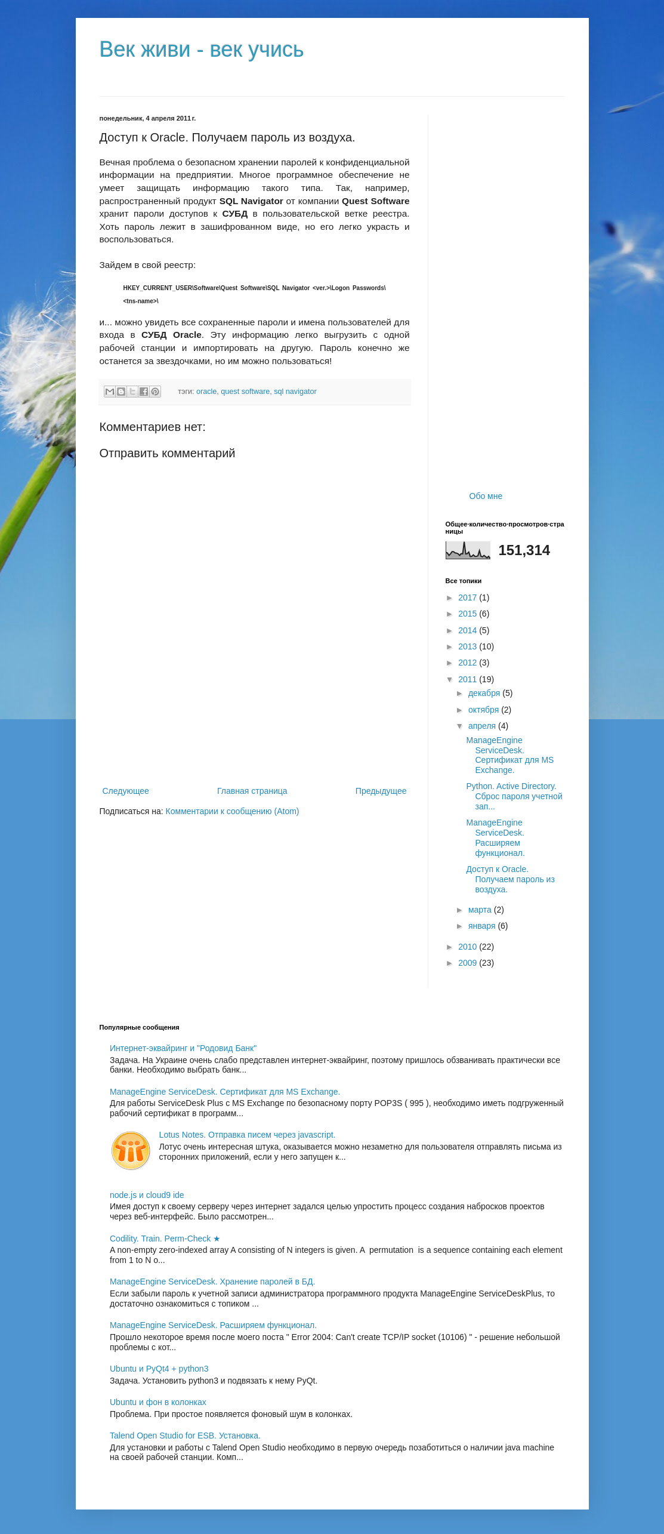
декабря (485, 693)
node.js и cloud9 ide (147, 1195)
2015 (468, 613)
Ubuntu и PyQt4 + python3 (159, 1368)
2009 (468, 963)
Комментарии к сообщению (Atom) (232, 811)
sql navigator (295, 391)
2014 (468, 630)
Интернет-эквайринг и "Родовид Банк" (183, 1048)
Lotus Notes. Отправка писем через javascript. (247, 1134)
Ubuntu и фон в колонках (158, 1402)
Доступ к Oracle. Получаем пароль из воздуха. (510, 879)
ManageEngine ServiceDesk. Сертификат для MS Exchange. (510, 755)
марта (481, 909)
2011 (468, 679)
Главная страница (252, 791)
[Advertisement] (254, 751)
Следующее (126, 791)
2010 (468, 946)
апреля (483, 726)
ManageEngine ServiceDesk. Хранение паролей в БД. (212, 1281)
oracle (206, 391)
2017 (468, 597)
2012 (468, 662)
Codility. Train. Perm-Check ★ (165, 1238)
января (483, 926)
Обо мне (486, 496)
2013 (468, 646)
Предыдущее (381, 791)
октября (484, 709)
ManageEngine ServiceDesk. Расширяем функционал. (495, 837)
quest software (245, 391)
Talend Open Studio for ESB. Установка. (185, 1435)
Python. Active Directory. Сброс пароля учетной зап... (514, 796)
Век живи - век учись (202, 49)
